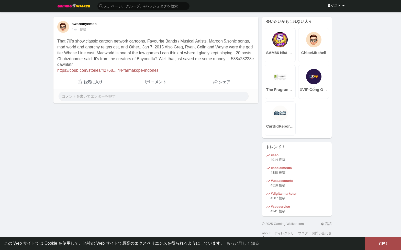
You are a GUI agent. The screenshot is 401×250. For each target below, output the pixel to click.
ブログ (303, 233)
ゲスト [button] (336, 5)
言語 (326, 223)
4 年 (74, 30)
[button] (143, 6)
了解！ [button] (383, 243)
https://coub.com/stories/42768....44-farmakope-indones (108, 70)
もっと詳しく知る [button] (242, 243)
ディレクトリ (284, 233)
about (266, 233)
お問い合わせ (322, 233)
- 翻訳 (82, 30)
